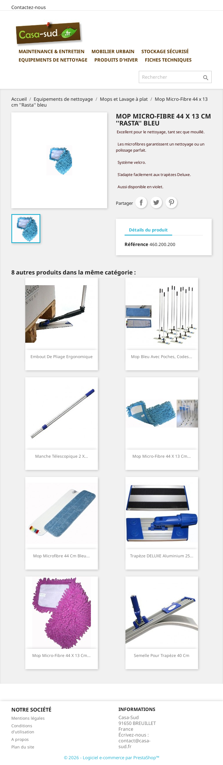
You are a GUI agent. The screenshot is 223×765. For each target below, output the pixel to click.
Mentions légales (28, 718)
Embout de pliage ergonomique (61, 356)
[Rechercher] (175, 77)
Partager (141, 202)
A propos (20, 739)
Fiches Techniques (168, 60)
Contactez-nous (28, 7)
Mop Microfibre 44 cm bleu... (61, 556)
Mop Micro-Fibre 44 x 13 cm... (161, 456)
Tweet (156, 202)
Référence (136, 244)
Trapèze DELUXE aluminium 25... (161, 556)
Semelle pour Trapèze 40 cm (161, 655)
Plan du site (22, 747)
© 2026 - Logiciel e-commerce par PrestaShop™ (111, 757)
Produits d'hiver (116, 60)
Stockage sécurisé (165, 51)
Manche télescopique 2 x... (61, 456)
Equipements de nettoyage (53, 60)
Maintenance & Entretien (51, 51)
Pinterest (171, 202)
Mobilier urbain (112, 51)
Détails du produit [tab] (148, 230)
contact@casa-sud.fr (134, 743)
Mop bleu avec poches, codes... (161, 356)
